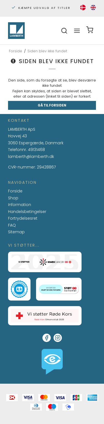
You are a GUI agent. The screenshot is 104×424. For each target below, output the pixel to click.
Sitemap (16, 232)
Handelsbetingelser (27, 211)
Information (19, 204)
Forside (15, 191)
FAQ (12, 225)
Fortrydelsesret (22, 218)
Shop (13, 198)
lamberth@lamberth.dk (31, 156)
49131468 (36, 149)
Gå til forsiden (52, 105)
